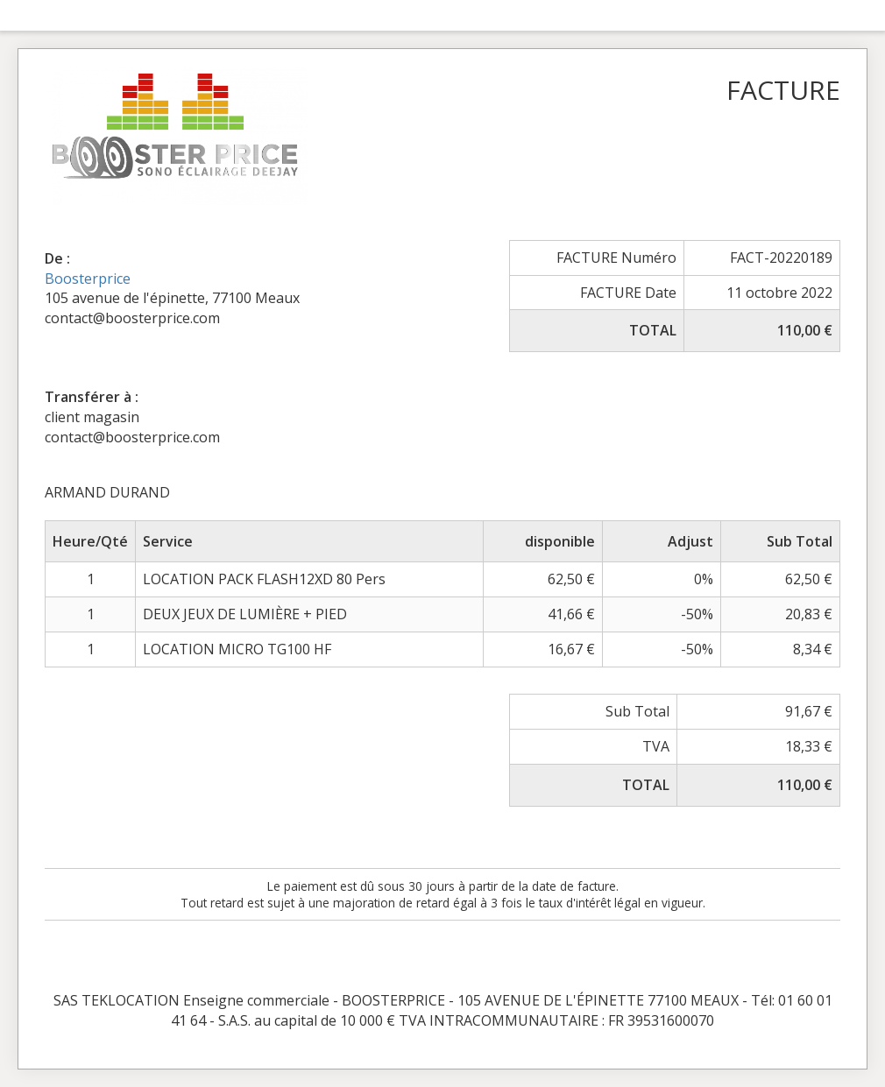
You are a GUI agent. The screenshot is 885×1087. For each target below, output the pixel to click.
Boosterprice (88, 278)
